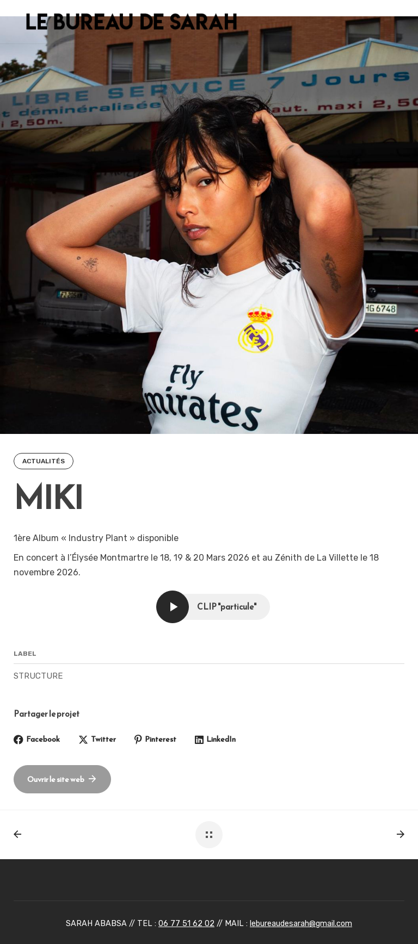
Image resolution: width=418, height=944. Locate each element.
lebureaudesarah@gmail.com (301, 923)
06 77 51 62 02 (186, 923)
